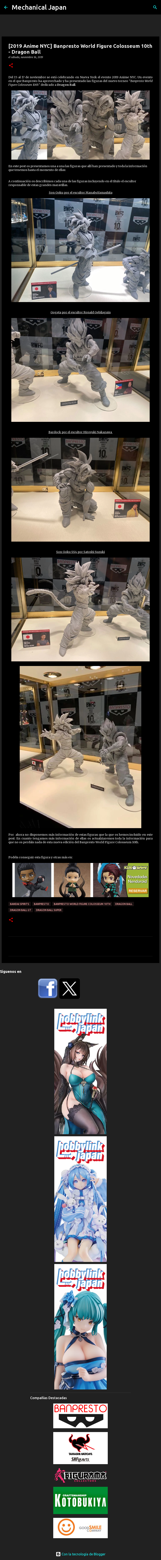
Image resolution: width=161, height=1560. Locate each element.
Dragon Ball (123, 904)
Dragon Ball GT (20, 910)
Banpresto (41, 904)
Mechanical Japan (39, 7)
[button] (10, 66)
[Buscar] (155, 7)
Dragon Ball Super (48, 910)
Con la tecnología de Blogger (80, 1554)
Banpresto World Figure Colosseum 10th (82, 904)
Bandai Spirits (19, 904)
